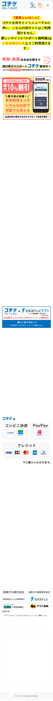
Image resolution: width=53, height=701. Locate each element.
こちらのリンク (13, 43)
